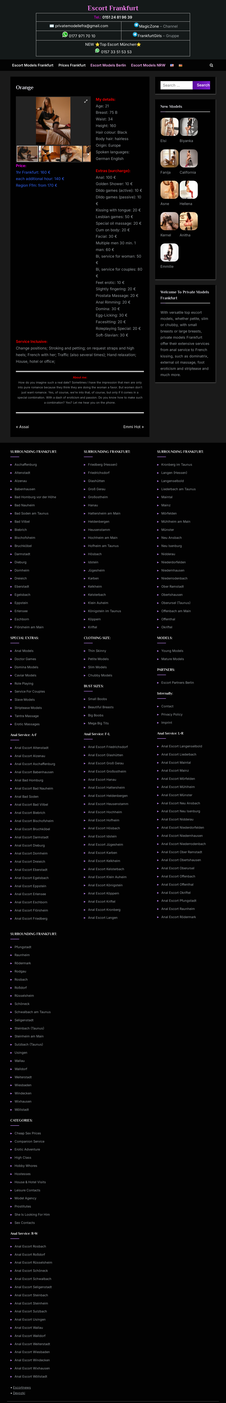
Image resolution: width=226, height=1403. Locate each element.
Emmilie (166, 266)
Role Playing (24, 683)
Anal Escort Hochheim (105, 812)
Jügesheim (96, 570)
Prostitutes (23, 1206)
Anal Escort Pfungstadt (178, 900)
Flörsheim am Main (29, 627)
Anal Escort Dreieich (30, 861)
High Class (23, 1157)
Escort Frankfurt (113, 8)
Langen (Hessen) (174, 473)
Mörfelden (169, 513)
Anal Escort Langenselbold (181, 746)
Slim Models (97, 667)
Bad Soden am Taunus (32, 513)
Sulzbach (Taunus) (29, 1044)
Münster (167, 530)
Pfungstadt (23, 947)
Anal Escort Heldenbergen (108, 795)
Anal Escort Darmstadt (32, 837)
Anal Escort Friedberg (31, 918)
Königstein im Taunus (104, 611)
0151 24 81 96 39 (117, 17)
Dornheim (22, 570)
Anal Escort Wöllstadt (31, 1376)
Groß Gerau (96, 489)
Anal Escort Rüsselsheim (33, 1262)
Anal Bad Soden (27, 796)
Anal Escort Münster (176, 795)
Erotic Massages (27, 724)
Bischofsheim (25, 537)
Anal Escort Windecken (32, 1360)
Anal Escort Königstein (105, 885)
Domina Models (26, 667)
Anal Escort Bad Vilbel (31, 804)
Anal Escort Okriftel (176, 892)
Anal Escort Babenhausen (34, 772)
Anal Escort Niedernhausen (182, 835)
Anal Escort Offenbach (178, 876)
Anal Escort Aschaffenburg (35, 764)
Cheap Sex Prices (28, 1133)
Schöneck (22, 1004)
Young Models (172, 651)
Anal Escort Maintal (176, 762)
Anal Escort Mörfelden (178, 778)
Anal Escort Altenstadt (32, 748)
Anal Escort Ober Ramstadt (181, 852)
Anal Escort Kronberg (104, 909)
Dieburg (20, 562)
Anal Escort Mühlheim (178, 787)
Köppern (94, 619)
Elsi (163, 141)
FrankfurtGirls (147, 36)
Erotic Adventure (27, 1149)
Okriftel (166, 627)
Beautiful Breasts (101, 707)
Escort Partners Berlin (177, 682)
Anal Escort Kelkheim (104, 861)
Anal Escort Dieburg (30, 845)
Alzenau (21, 481)
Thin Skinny (97, 651)
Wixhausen (23, 1101)
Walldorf (21, 1069)
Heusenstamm (99, 530)
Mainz (166, 505)
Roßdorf (21, 987)
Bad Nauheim (25, 505)
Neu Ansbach (171, 537)
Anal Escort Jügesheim (105, 844)
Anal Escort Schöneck (31, 1270)
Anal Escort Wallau (29, 1327)
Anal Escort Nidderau (177, 819)
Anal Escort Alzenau (30, 756)
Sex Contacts (25, 1223)
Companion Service (29, 1141)
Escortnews (22, 1387)
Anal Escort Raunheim (178, 909)
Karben (93, 578)
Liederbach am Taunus (178, 489)
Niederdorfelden (173, 562)
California (188, 172)
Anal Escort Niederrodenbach (183, 844)
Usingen (21, 1052)
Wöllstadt (22, 1109)
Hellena (186, 203)
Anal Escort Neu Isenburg (180, 811)
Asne (164, 203)
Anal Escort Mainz (175, 770)
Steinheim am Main (29, 1036)
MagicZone (146, 26)
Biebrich (21, 530)
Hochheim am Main (103, 537)
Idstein (93, 562)
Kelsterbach (97, 594)
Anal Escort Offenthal (177, 884)
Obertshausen (172, 594)
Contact (167, 706)
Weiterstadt (23, 1077)
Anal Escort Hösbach (104, 828)
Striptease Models (28, 708)
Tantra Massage (27, 716)
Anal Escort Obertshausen (181, 860)
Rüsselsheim (24, 995)
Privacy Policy (172, 714)
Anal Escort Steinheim (31, 1303)
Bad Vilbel (22, 521)
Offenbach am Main (176, 611)
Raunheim (22, 955)
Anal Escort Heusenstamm (108, 804)
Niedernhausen (173, 570)
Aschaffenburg (26, 464)
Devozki (19, 1393)
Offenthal (168, 619)
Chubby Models (100, 675)
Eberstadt (22, 586)
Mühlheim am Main (175, 521)
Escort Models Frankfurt (32, 65)
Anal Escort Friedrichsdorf (108, 747)
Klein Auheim (98, 603)
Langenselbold (172, 481)
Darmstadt (22, 554)
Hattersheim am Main (104, 513)
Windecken (23, 1093)
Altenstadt (22, 473)
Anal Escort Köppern (103, 893)
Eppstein (21, 603)
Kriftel (92, 627)
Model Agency (25, 1198)
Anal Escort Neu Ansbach (180, 803)
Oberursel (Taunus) (175, 603)
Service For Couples (30, 691)
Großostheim (98, 497)
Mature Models (172, 659)
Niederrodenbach (174, 578)
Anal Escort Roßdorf (30, 1254)
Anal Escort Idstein (102, 836)
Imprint (166, 722)
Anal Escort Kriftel (101, 901)
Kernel (165, 235)
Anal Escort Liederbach (178, 754)
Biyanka (186, 141)
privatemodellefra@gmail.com (81, 26)
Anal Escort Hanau (102, 779)
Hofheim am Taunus (103, 546)
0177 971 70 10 (78, 36)
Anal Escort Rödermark (178, 917)
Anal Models (24, 651)
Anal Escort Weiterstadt (32, 1344)
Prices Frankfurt (72, 65)
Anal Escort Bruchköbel (32, 829)
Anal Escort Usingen (30, 1319)
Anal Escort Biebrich (30, 812)
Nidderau (168, 554)
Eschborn (22, 619)
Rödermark (23, 963)
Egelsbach (22, 594)
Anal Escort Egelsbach (32, 878)
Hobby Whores (26, 1166)
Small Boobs (97, 699)
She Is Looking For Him (32, 1214)
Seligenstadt (24, 1020)
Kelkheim (95, 586)
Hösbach (95, 554)
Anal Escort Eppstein (30, 886)
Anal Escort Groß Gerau (106, 763)
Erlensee (21, 611)
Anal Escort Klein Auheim (107, 877)
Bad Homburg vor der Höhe (35, 497)
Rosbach (21, 979)
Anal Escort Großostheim (107, 771)
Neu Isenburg (171, 546)
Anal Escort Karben (102, 852)
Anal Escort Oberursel (177, 868)
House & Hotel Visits (30, 1182)
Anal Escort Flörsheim (31, 910)
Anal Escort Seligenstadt (33, 1287)
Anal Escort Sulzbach (31, 1311)
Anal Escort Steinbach (31, 1295)
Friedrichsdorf (98, 473)
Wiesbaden (23, 1085)
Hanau (93, 505)
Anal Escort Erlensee (30, 894)
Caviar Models (25, 675)
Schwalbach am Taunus (33, 1012)
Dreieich (21, 578)
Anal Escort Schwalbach (33, 1279)
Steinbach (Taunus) (29, 1028)
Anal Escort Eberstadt (31, 869)
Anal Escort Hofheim (103, 820)
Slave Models (25, 699)
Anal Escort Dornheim (31, 853)
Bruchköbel (23, 546)
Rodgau (20, 971)
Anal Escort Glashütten (105, 755)
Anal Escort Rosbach (30, 1246)
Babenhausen (25, 489)
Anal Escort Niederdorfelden (182, 827)
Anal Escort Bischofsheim (34, 821)
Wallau (20, 1061)
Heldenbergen (98, 521)
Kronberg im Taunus (176, 464)
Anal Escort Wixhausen (32, 1368)
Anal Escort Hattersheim (106, 787)
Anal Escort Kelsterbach (106, 869)
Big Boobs (96, 715)
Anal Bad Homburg (29, 780)
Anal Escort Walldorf (30, 1336)
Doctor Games (25, 659)
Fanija (165, 172)
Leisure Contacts (27, 1190)
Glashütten (96, 481)
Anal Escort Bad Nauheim (34, 788)
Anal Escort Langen (103, 917)
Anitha (185, 235)
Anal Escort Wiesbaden (32, 1352)
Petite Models (98, 659)
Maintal (167, 497)
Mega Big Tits (98, 723)
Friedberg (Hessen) (102, 464)
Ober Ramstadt (172, 586)
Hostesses (23, 1174)
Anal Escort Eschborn (31, 902)
